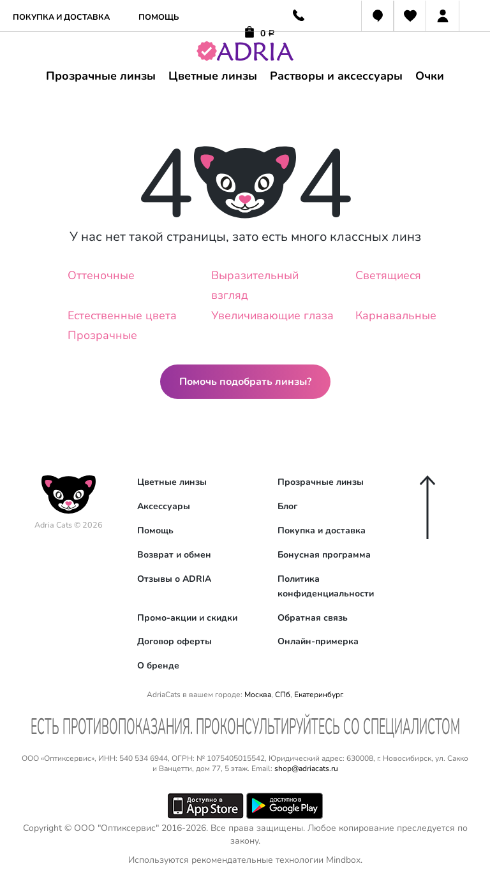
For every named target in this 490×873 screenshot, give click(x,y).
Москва (257, 694)
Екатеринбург (318, 694)
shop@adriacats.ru (306, 768)
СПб (282, 694)
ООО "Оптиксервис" (116, 828)
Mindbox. (344, 860)
